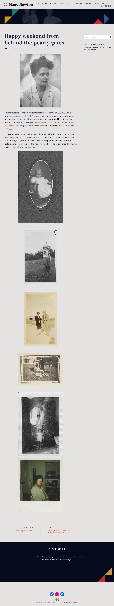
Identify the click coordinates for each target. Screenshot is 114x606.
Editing (88, 3)
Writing (53, 3)
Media (97, 3)
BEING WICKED (71, 602)
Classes (79, 3)
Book (44, 3)
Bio (38, 3)
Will (18, 141)
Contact (106, 3)
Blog (62, 3)
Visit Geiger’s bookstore (24, 531)
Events (70, 3)
